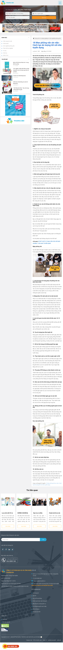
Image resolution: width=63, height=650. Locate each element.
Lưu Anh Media (36, 637)
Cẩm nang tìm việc (7, 41)
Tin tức (4, 50)
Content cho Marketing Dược (19, 75)
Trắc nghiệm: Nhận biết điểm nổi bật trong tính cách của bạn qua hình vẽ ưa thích (21, 70)
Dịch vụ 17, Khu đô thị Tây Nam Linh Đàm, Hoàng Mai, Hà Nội (45, 574)
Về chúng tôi (35, 593)
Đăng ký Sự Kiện (36, 611)
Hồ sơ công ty (35, 609)
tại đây (51, 585)
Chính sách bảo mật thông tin (39, 601)
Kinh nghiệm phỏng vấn (8, 46)
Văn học (5, 53)
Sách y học (5, 55)
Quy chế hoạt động (37, 598)
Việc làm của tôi (5, 622)
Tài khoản (4, 619)
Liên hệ (34, 595)
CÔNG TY (45, 640)
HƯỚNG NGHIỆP (52, 640)
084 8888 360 (11, 561)
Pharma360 (18, 637)
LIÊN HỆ (59, 640)
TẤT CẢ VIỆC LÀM (37, 640)
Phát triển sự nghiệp (8, 48)
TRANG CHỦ (29, 640)
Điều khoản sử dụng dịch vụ (39, 603)
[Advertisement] (28, 646)
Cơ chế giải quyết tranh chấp (39, 606)
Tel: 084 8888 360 (37, 578)
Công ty (15, 586)
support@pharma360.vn (39, 581)
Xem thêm (7, 526)
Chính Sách (6, 43)
